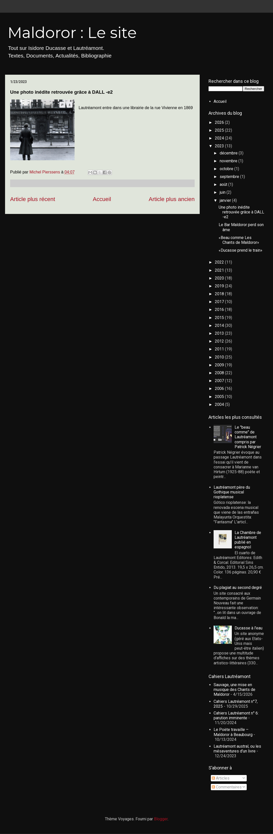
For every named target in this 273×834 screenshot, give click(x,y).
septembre (230, 176)
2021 (220, 270)
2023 (220, 146)
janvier (226, 200)
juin (223, 192)
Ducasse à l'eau (248, 628)
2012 (220, 341)
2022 (220, 262)
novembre (229, 160)
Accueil (102, 199)
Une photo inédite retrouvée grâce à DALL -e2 (241, 212)
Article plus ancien (172, 199)
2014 (220, 325)
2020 (220, 278)
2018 (220, 293)
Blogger (161, 819)
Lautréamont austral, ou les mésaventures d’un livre (237, 748)
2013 (220, 333)
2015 (220, 317)
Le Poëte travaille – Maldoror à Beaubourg (233, 732)
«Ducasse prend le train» (240, 250)
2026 (220, 122)
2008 (220, 372)
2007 (220, 380)
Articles (221, 778)
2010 (220, 357)
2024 (220, 138)
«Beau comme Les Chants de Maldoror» (239, 240)
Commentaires (227, 787)
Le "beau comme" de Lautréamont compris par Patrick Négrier (248, 437)
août (224, 184)
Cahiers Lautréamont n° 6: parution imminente (236, 715)
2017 (220, 301)
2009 (220, 365)
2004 (220, 404)
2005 (220, 396)
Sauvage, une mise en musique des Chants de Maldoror (234, 689)
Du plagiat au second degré (238, 587)
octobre (227, 168)
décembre (229, 153)
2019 (220, 286)
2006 (220, 388)
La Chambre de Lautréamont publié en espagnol (248, 540)
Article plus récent (32, 199)
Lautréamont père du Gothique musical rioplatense (232, 492)
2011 (220, 349)
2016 (220, 309)
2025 (220, 130)
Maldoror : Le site (72, 32)
